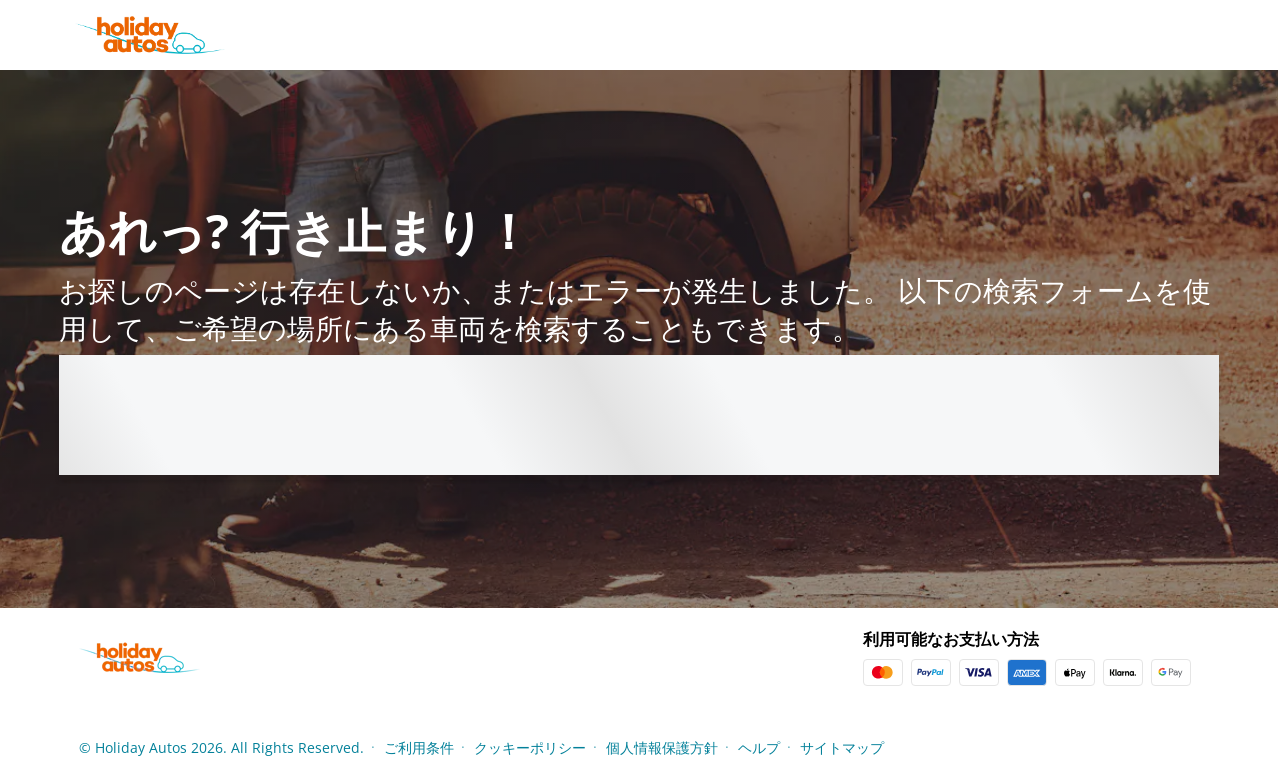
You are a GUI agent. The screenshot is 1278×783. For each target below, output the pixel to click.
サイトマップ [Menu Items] (842, 747)
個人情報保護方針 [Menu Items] (662, 747)
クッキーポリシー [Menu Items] (530, 747)
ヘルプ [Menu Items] (759, 747)
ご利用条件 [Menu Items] (419, 747)
